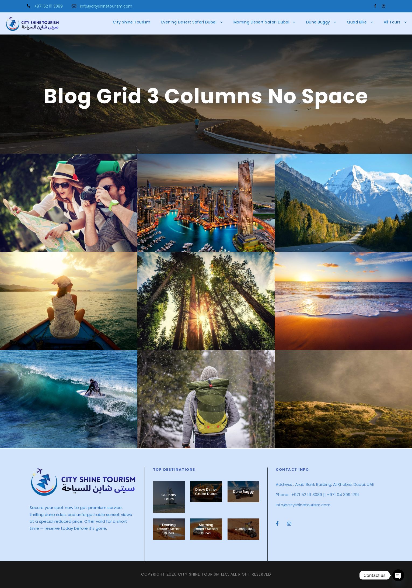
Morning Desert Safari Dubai (261, 22)
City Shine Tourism (132, 22)
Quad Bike (357, 22)
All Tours (392, 22)
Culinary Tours (168, 497)
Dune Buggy (318, 22)
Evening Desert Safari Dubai (189, 22)
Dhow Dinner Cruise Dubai (206, 491)
